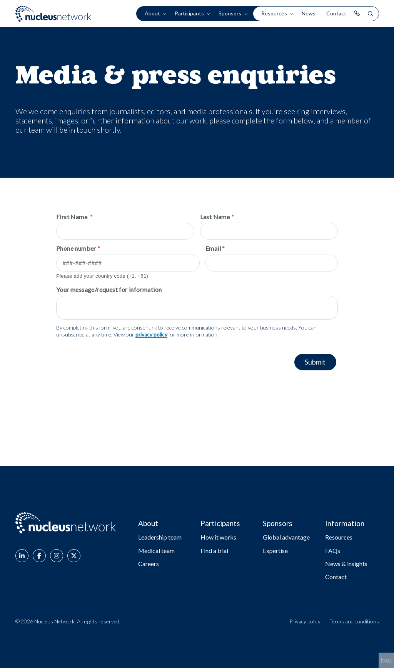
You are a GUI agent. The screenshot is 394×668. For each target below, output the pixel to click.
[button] (21, 557)
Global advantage (286, 537)
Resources (274, 13)
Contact (336, 13)
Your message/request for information (109, 289)
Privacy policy (305, 621)
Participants (189, 13)
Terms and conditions (354, 621)
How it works (218, 537)
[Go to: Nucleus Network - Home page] (69, 522)
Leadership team (160, 537)
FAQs (332, 550)
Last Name (215, 216)
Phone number (76, 248)
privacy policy (151, 335)
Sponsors (230, 13)
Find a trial (214, 550)
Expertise (275, 550)
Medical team (156, 550)
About (152, 13)
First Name (72, 216)
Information (346, 523)
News (309, 13)
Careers (148, 563)
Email (214, 248)
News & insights (346, 563)
